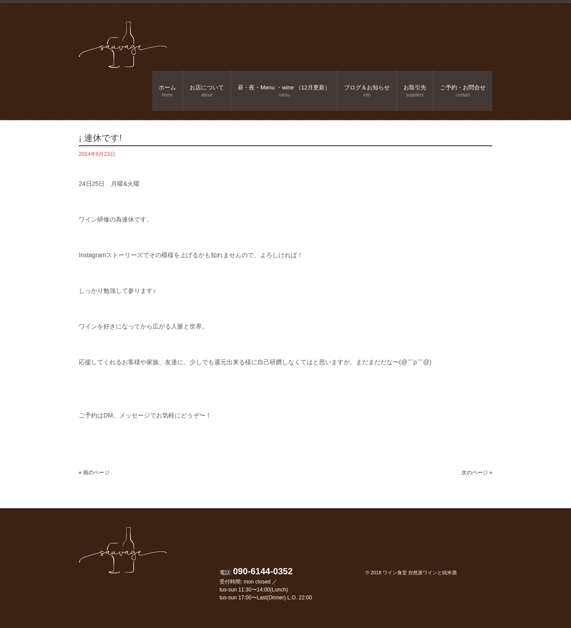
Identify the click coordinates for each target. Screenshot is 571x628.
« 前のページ (94, 472)
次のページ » (476, 472)
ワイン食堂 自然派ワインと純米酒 (420, 572)
